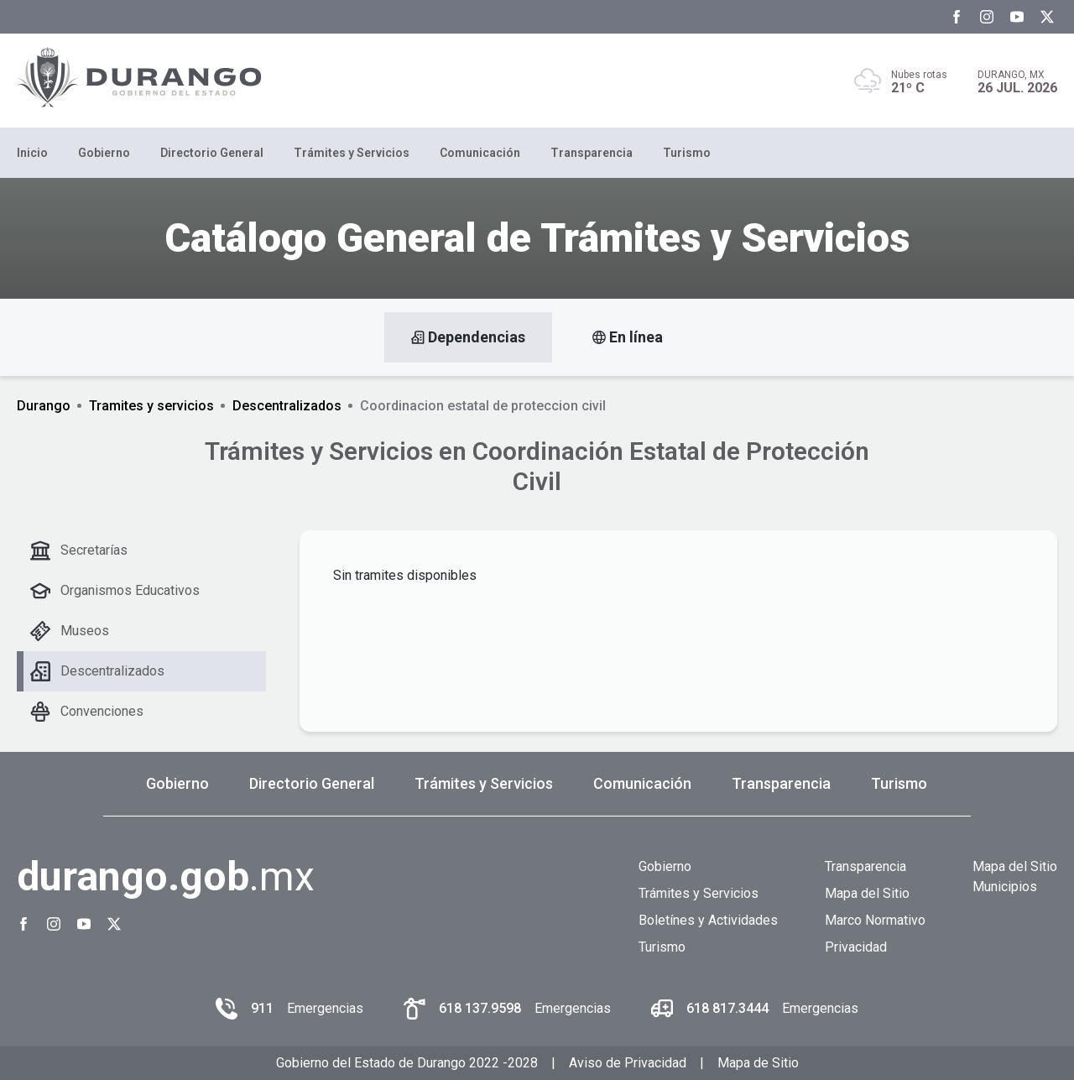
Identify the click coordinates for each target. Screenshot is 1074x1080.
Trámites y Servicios (351, 152)
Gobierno (104, 152)
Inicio (32, 152)
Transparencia (591, 152)
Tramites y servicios (151, 406)
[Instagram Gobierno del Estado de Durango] (986, 16)
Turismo (687, 152)
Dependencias (468, 337)
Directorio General (211, 152)
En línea (627, 337)
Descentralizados (286, 406)
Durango (43, 406)
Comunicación (480, 152)
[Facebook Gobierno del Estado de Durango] (956, 16)
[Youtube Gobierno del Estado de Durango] (1017, 16)
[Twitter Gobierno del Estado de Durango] (1047, 16)
